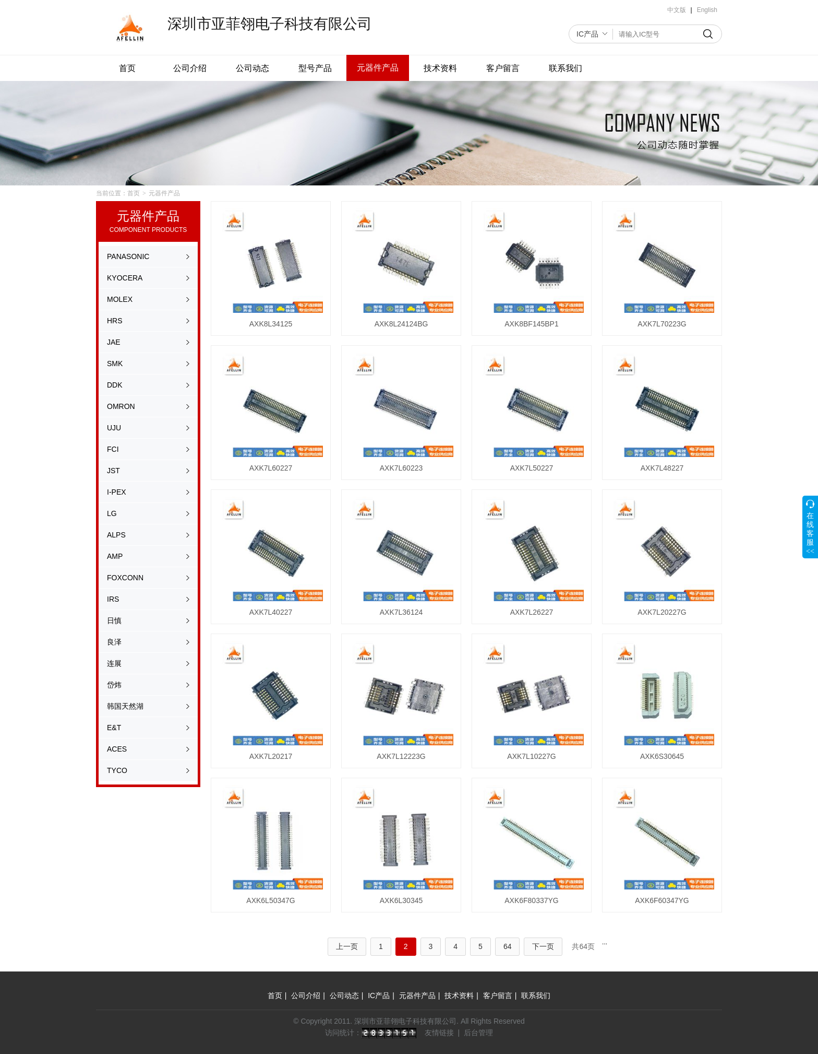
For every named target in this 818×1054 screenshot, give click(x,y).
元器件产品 (378, 67)
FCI (113, 449)
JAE (114, 342)
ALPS (116, 535)
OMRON (121, 406)
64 (507, 946)
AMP (115, 556)
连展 (114, 663)
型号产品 (315, 68)
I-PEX (116, 492)
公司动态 (252, 68)
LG (112, 513)
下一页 (543, 946)
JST (113, 470)
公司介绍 (190, 68)
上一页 (347, 946)
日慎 (114, 620)
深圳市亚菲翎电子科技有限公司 (269, 24)
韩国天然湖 (125, 706)
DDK (115, 385)
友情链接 (439, 1032)
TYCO (117, 770)
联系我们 (565, 68)
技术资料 (440, 68)
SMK (115, 363)
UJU (114, 428)
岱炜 (114, 685)
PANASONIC (128, 256)
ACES (117, 749)
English (707, 10)
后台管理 (478, 1032)
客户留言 (503, 68)
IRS (113, 599)
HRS (115, 321)
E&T (114, 727)
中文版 (676, 10)
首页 (127, 68)
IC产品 (587, 34)
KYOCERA (124, 278)
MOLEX (120, 299)
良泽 (114, 642)
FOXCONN (125, 577)
